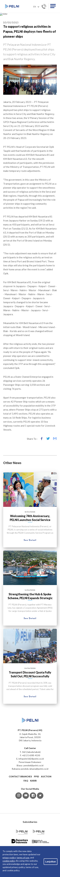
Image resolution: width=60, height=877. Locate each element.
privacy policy (9, 857)
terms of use (23, 857)
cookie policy (9, 860)
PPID (36, 806)
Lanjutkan (50, 861)
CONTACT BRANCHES (20, 806)
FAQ (26, 810)
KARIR (33, 810)
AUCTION (46, 806)
